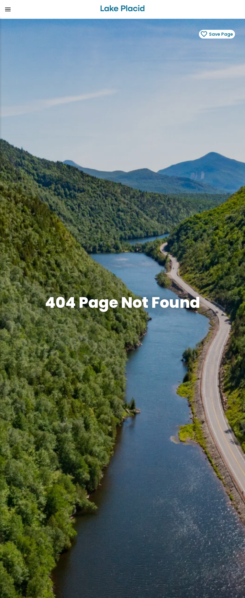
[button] (47, 9)
